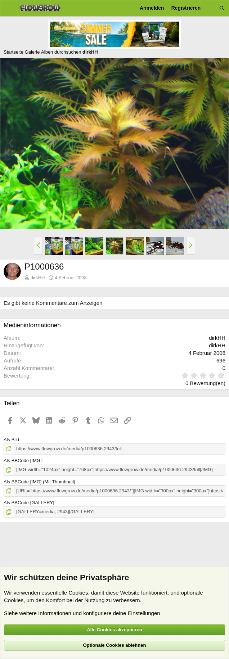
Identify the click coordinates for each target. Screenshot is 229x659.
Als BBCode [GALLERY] (29, 502)
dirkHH (38, 277)
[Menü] (8, 8)
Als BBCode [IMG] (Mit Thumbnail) (39, 481)
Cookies (78, 593)
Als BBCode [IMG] (22, 460)
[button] (38, 246)
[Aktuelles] (210, 8)
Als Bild (11, 439)
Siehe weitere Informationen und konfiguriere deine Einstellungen (82, 613)
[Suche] (222, 8)
